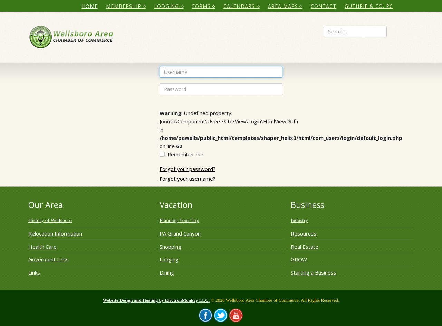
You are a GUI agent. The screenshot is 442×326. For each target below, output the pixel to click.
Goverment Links (48, 259)
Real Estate (304, 246)
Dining (167, 272)
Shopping (170, 246)
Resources (303, 233)
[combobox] (355, 31)
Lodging (169, 259)
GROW (299, 259)
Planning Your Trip (179, 220)
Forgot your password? (187, 168)
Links (34, 272)
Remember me (185, 154)
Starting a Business (313, 272)
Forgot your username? (187, 178)
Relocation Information (55, 233)
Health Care (42, 246)
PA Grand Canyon (180, 233)
